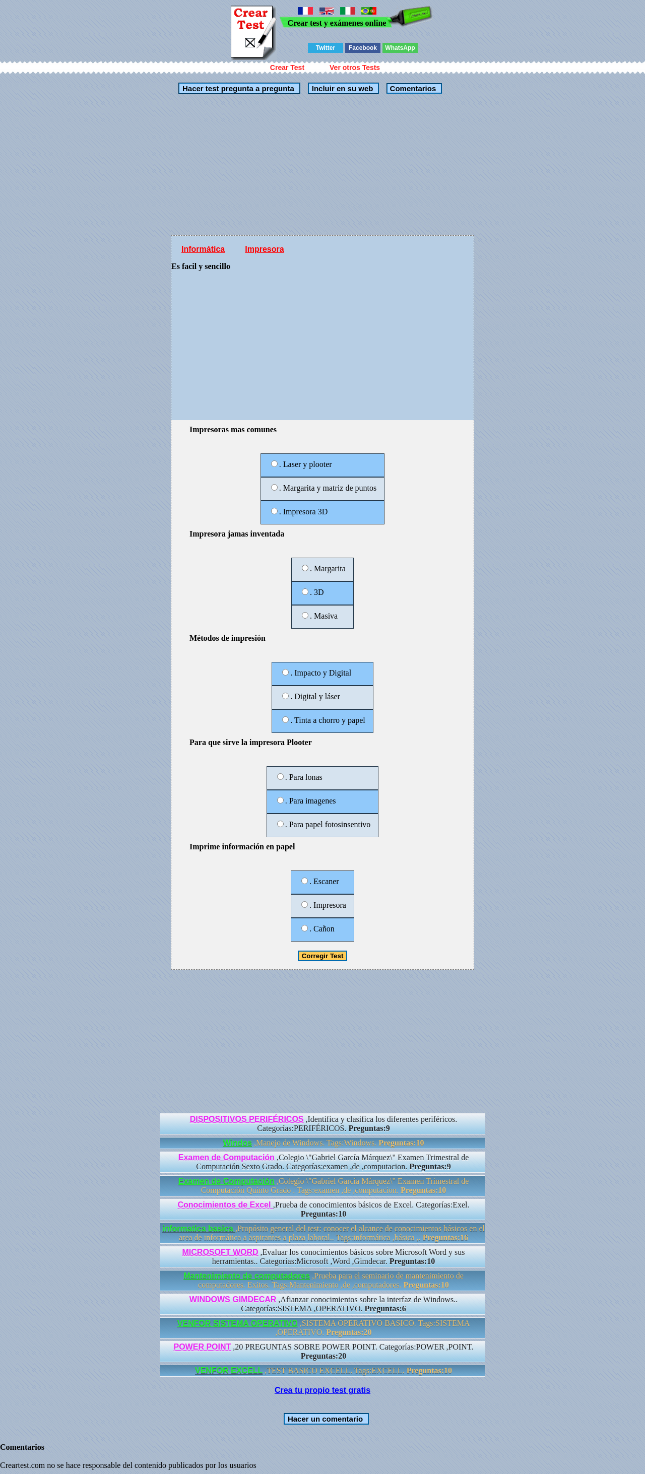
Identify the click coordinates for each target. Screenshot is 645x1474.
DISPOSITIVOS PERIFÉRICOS (247, 1119)
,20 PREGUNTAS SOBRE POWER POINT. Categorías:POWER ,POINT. (323, 1351)
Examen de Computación (226, 1157)
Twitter (325, 47)
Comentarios (412, 88)
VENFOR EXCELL (229, 1370)
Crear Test (287, 67)
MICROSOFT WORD (220, 1252)
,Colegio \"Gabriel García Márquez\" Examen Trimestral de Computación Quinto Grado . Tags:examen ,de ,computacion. (323, 1185)
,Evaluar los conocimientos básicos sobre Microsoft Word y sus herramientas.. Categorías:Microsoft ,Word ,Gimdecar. (323, 1256)
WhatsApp (400, 47)
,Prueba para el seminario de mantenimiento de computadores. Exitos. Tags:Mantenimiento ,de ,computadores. (323, 1280)
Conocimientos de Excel (225, 1204)
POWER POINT (202, 1347)
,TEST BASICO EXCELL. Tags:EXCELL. (323, 1370)
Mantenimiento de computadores (246, 1275)
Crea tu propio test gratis (322, 1390)
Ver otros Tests (355, 67)
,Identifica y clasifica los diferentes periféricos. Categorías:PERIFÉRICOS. (324, 1123)
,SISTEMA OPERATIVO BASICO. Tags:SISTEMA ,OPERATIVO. (323, 1327)
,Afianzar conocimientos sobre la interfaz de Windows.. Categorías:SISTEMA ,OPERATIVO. (323, 1304)
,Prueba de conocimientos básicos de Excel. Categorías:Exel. (323, 1209)
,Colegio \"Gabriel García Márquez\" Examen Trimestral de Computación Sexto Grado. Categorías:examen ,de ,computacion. (323, 1162)
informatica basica (198, 1228)
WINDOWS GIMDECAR (232, 1299)
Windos (237, 1142)
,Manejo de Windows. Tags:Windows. (323, 1142)
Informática (203, 249)
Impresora (264, 249)
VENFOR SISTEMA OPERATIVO (237, 1323)
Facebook (363, 47)
